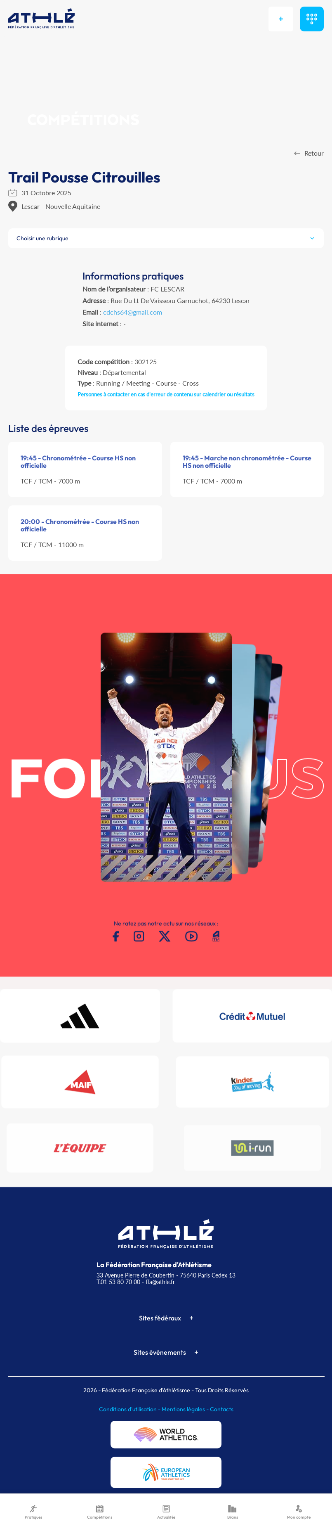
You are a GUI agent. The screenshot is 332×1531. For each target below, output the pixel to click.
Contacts (221, 1409)
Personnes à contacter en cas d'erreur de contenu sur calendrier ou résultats (166, 394)
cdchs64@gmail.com (132, 312)
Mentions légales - (186, 1409)
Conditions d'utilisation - (130, 1409)
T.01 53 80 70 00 (118, 1281)
